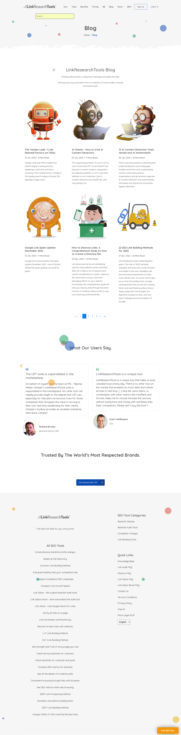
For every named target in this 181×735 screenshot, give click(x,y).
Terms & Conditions (127, 597)
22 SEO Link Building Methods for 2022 (136, 249)
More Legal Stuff (126, 615)
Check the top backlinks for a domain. (55, 653)
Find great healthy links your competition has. (55, 572)
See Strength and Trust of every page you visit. (55, 646)
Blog (111, 7)
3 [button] (92, 316)
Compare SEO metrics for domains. (55, 667)
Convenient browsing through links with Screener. (55, 680)
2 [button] (88, 316)
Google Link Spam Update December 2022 (40, 249)
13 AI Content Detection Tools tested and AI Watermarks (136, 151)
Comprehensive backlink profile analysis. (55, 552)
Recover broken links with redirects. (55, 626)
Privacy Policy (125, 603)
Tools (74, 7)
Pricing (95, 7)
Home (87, 35)
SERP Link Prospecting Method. (55, 694)
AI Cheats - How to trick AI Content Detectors (87, 151)
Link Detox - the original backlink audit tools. (55, 592)
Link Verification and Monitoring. (55, 619)
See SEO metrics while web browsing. (55, 687)
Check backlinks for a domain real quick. (55, 660)
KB (104, 7)
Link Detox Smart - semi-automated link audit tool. (55, 599)
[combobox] (55, 16)
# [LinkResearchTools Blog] (53, 69)
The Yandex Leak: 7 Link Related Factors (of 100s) (40, 151)
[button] (120, 6)
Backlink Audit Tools (128, 527)
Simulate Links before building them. (55, 700)
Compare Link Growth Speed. (55, 586)
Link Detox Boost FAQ (128, 585)
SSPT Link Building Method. (55, 707)
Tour (65, 7)
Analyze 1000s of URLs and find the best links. (55, 714)
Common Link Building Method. (55, 565)
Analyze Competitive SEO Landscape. (55, 579)
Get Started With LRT (92, 482)
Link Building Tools (127, 539)
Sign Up (140, 7)
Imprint (121, 609)
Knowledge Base (126, 561)
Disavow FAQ (124, 573)
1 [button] (84, 316)
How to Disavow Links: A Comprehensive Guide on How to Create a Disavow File (89, 250)
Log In (155, 6)
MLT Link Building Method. (55, 640)
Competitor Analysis (128, 533)
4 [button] (96, 316)
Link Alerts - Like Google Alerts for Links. (55, 606)
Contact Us (123, 591)
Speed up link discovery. (55, 558)
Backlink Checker (126, 521)
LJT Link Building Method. (55, 633)
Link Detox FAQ (125, 579)
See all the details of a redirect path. (55, 673)
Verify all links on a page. (55, 613)
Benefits (84, 7)
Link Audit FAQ (125, 567)
